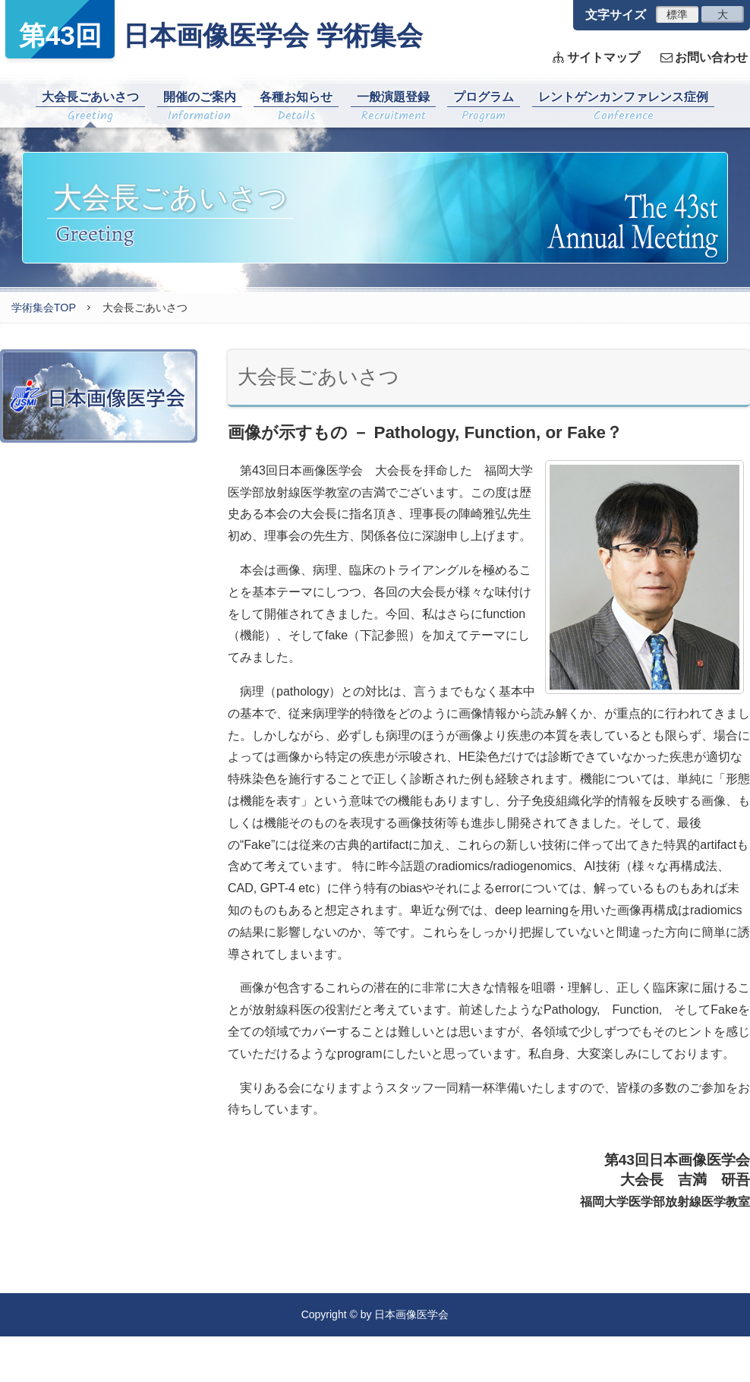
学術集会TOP (43, 307)
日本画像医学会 (98, 396)
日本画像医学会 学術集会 (214, 29)
